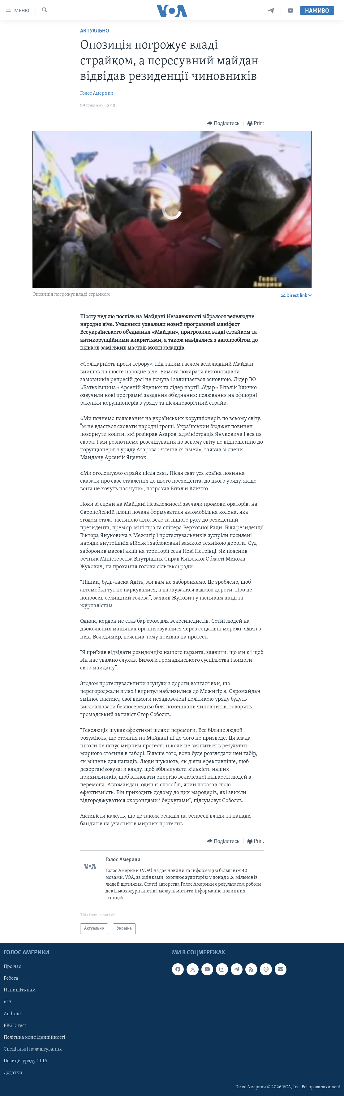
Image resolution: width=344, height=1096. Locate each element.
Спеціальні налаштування (33, 1049)
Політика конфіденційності (34, 1037)
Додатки (13, 1072)
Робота (11, 978)
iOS (7, 1001)
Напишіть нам (20, 990)
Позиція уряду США (25, 1061)
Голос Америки (97, 93)
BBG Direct (15, 1025)
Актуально (94, 31)
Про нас (12, 966)
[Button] (223, 123)
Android (12, 1013)
